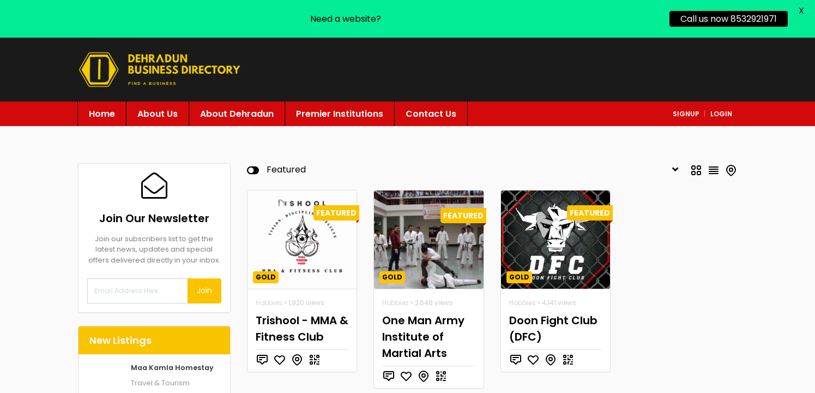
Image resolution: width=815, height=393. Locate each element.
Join (204, 283)
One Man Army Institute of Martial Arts (423, 329)
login (721, 106)
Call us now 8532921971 (728, 19)
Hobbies (269, 295)
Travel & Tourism (160, 375)
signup (686, 106)
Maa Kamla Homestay (172, 360)
